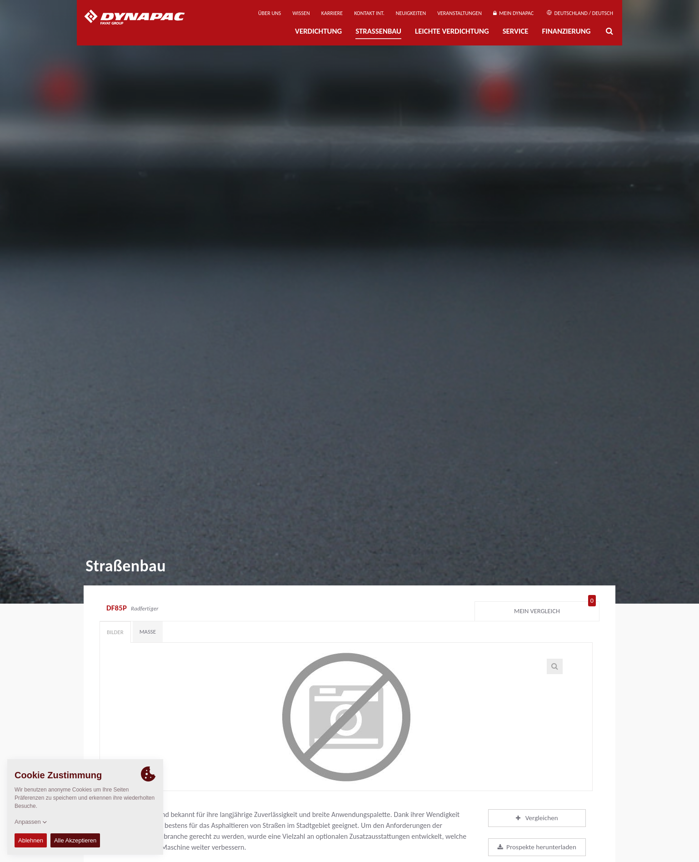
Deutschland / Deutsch (580, 13)
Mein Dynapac (513, 13)
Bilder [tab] (115, 632)
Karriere (332, 13)
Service (516, 31)
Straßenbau (378, 31)
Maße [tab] (148, 631)
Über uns (269, 13)
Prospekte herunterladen (537, 847)
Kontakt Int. (369, 13)
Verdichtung (318, 31)
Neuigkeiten (411, 13)
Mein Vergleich (555, 609)
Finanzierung (566, 31)
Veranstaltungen (459, 13)
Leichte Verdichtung (452, 31)
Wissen (301, 13)
